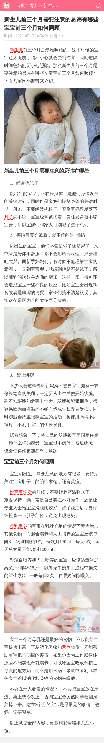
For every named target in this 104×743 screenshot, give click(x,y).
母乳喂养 (18, 526)
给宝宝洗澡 (21, 492)
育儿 (34, 5)
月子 (8, 217)
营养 (66, 647)
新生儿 (50, 5)
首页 (20, 5)
